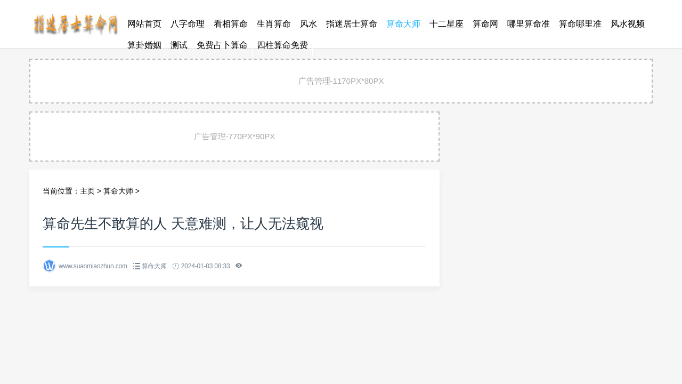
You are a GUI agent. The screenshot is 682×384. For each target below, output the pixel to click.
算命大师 (403, 23)
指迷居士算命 (351, 23)
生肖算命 (274, 23)
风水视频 (628, 23)
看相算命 (231, 23)
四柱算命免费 (282, 45)
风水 (308, 23)
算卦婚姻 (144, 45)
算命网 (485, 23)
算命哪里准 (580, 23)
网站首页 (144, 23)
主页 (87, 191)
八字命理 (187, 23)
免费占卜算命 (222, 45)
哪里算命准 (528, 23)
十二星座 (446, 23)
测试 (179, 45)
